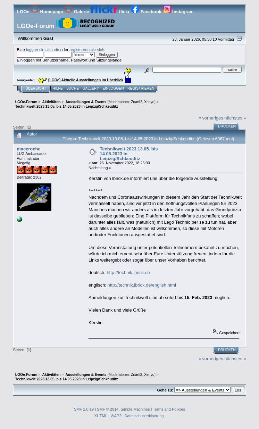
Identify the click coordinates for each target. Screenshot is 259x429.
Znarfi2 (136, 102)
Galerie (77, 11)
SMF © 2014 (107, 409)
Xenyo (149, 102)
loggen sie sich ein (42, 49)
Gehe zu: (165, 390)
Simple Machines (135, 409)
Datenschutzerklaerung (144, 416)
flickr (110, 11)
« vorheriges (211, 118)
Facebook (146, 11)
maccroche (28, 148)
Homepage (47, 11)
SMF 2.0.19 (84, 409)
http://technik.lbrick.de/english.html (142, 285)
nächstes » (235, 118)
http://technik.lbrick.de (128, 272)
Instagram (178, 11)
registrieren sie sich (86, 49)
